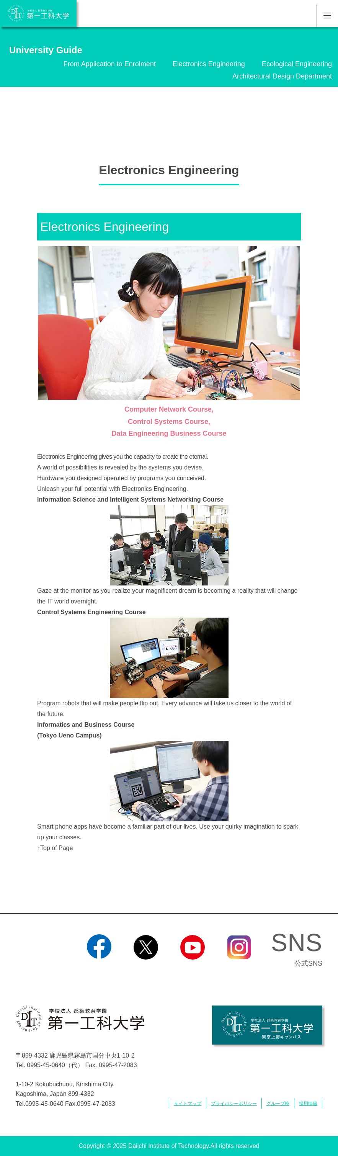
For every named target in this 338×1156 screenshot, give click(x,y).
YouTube (192, 969)
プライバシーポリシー (234, 1103)
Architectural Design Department (282, 76)
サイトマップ (187, 1103)
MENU (327, 16)
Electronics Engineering (209, 64)
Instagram (239, 969)
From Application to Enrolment (110, 64)
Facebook (99, 969)
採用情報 (308, 1103)
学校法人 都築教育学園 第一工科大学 (38, 13)
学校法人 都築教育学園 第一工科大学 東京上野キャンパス (267, 1025)
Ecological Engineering (297, 64)
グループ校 (277, 1103)
